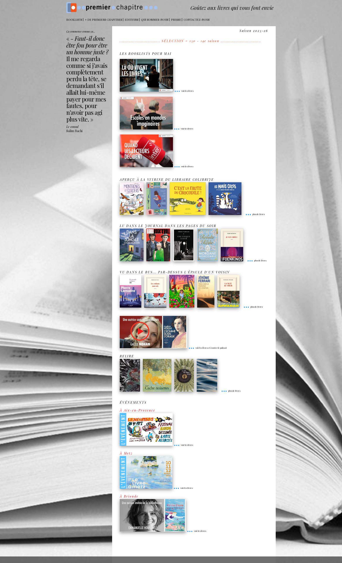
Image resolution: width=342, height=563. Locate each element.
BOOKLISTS (74, 19)
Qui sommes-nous (154, 19)
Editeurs (132, 19)
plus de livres (255, 214)
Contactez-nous (197, 19)
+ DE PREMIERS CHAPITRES (103, 19)
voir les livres (183, 91)
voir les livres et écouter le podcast (207, 347)
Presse (176, 19)
